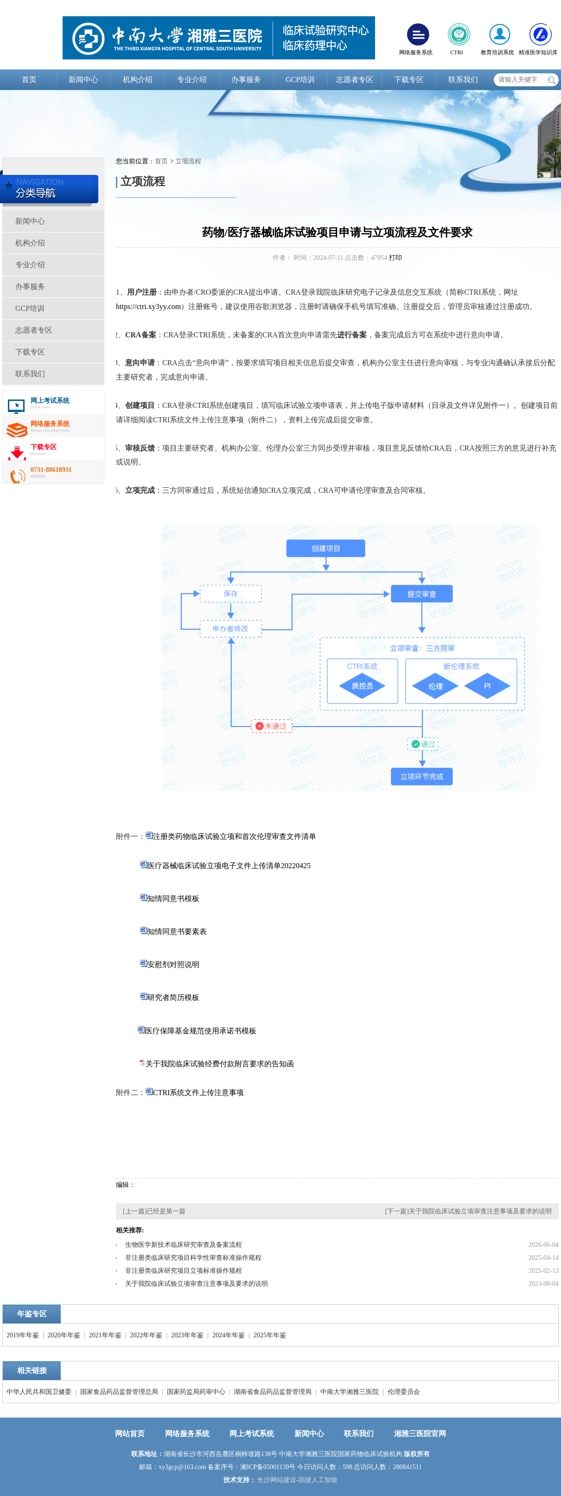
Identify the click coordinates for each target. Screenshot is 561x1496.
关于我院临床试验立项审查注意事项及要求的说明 (480, 1211)
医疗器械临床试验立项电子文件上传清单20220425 (229, 866)
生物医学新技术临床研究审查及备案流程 (183, 1244)
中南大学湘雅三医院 (349, 1391)
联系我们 (463, 80)
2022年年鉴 (146, 1335)
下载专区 (409, 80)
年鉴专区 (32, 1314)
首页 (29, 80)
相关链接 (32, 1370)
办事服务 (246, 80)
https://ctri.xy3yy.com (148, 306)
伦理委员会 (404, 1391)
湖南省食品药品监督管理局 (273, 1391)
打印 (395, 257)
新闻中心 (83, 80)
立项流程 (188, 161)
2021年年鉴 (105, 1335)
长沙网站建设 (276, 1480)
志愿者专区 (354, 80)
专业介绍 (192, 80)
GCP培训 (300, 80)
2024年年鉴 (228, 1335)
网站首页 (130, 1434)
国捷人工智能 (318, 1480)
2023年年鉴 (187, 1335)
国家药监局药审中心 (196, 1391)
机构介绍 (138, 80)
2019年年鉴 (22, 1335)
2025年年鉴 (270, 1335)
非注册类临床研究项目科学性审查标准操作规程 (193, 1257)
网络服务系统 (187, 1434)
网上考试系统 (252, 1434)
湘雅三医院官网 (420, 1434)
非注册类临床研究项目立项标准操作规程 (183, 1270)
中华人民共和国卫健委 (38, 1391)
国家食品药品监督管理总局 (119, 1391)
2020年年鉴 (64, 1335)
